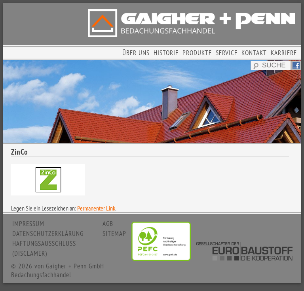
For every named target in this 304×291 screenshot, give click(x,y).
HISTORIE (166, 52)
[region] (152, 101)
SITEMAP (114, 233)
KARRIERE (284, 52)
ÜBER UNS (136, 52)
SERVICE (227, 52)
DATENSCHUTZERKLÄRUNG (48, 233)
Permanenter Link (96, 208)
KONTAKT (254, 52)
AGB (108, 223)
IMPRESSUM (28, 223)
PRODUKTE (197, 52)
